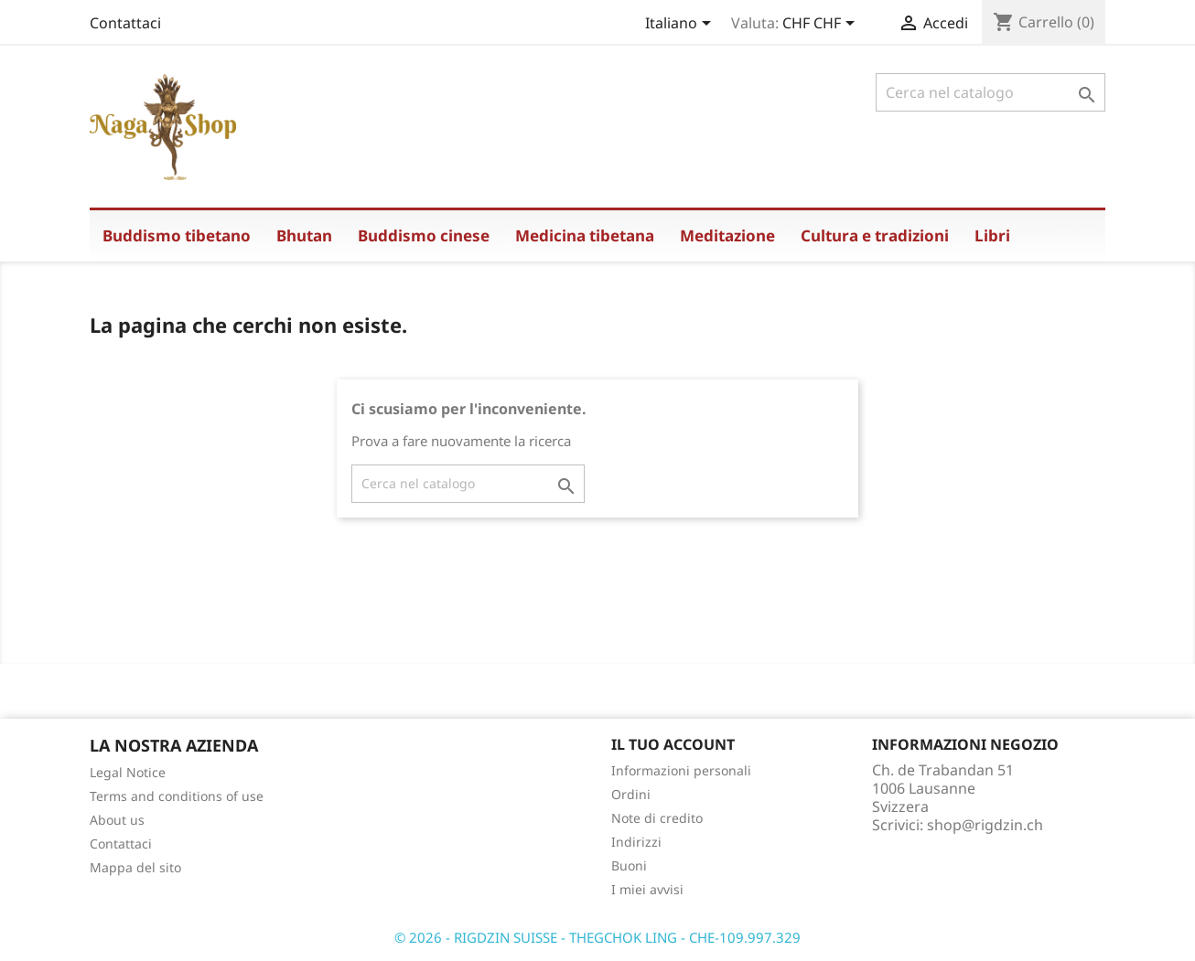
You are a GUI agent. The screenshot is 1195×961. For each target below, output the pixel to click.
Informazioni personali (681, 770)
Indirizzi (636, 841)
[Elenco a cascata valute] (821, 25)
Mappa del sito (135, 867)
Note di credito (657, 818)
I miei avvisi (647, 889)
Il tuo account (673, 744)
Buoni (629, 865)
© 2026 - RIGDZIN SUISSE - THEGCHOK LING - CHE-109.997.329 (597, 937)
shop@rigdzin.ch (985, 825)
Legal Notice (128, 772)
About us (117, 819)
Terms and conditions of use (177, 796)
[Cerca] (990, 92)
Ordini (631, 794)
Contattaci (125, 23)
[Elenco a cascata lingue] (681, 25)
